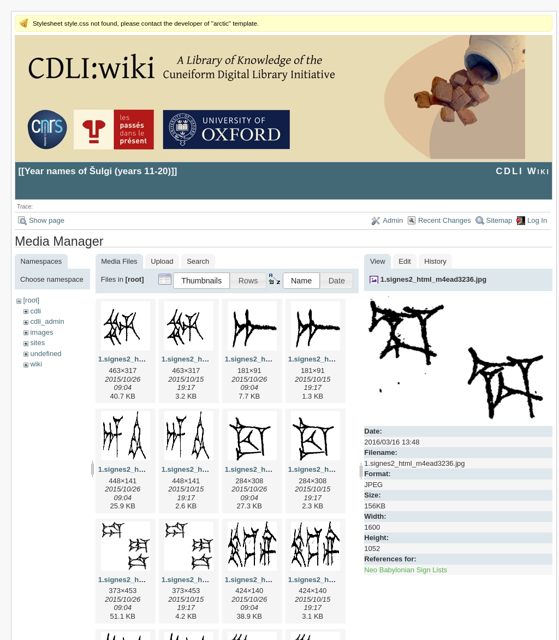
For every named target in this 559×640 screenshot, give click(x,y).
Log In (537, 220)
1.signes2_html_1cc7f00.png (336, 469)
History (435, 261)
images (41, 332)
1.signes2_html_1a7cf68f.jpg (273, 359)
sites (37, 343)
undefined (45, 353)
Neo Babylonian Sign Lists (405, 570)
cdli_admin (47, 321)
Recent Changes (444, 220)
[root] (31, 300)
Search (198, 261)
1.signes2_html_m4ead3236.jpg (433, 279)
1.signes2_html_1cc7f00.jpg (272, 469)
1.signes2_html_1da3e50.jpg (146, 580)
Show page (46, 220)
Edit (405, 261)
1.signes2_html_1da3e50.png (211, 580)
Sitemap (499, 220)
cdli (35, 311)
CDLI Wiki (523, 171)
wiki (36, 364)
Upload (162, 261)
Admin (393, 220)
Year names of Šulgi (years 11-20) (98, 171)
